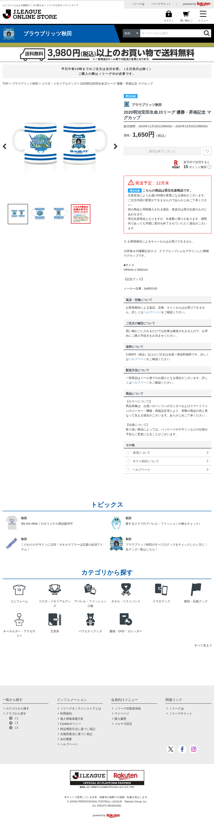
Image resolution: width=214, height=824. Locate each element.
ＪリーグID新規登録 (128, 708)
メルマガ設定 (123, 723)
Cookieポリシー (70, 723)
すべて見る (201, 645)
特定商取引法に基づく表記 (77, 729)
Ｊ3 (16, 727)
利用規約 (66, 713)
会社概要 (66, 739)
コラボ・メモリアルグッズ (59, 83)
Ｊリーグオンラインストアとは (80, 708)
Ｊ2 (16, 723)
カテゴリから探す (17, 708)
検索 (207, 33)
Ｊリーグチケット (161, 4)
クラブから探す (16, 713)
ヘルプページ (152, 312)
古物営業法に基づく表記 (76, 734)
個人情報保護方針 (72, 718)
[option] (60, 146)
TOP (6, 83)
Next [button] (115, 146)
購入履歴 (120, 718)
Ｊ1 (16, 718)
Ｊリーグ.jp (138, 4)
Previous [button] (4, 146)
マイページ (122, 713)
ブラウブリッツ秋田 (25, 83)
